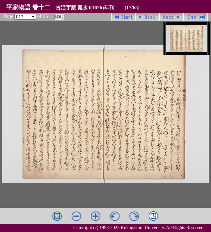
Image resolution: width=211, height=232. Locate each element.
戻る (148, 17)
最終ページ (196, 17)
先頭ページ (123, 17)
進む (172, 17)
